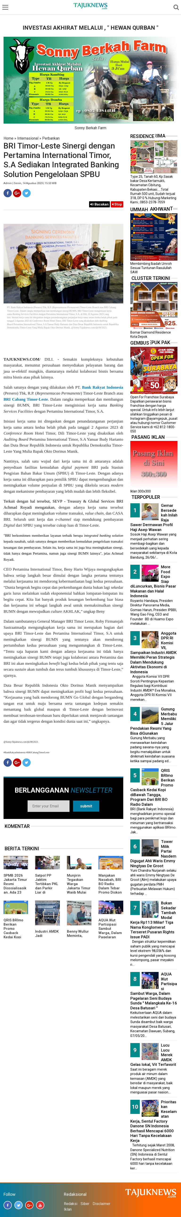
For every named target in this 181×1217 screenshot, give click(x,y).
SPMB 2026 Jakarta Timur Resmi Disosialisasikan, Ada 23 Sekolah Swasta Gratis (15, 888)
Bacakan (99, 204)
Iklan (68, 1209)
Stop (117, 204)
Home (8, 138)
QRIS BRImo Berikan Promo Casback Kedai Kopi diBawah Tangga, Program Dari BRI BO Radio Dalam (152, 787)
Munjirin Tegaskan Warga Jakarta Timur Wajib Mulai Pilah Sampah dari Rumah (78, 888)
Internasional (27, 138)
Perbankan (51, 138)
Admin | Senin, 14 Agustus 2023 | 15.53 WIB (30, 183)
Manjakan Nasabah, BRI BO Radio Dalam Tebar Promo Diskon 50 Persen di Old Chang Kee (110, 890)
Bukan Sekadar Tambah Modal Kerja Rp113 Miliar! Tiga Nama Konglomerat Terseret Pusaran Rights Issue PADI (153, 920)
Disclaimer (101, 1203)
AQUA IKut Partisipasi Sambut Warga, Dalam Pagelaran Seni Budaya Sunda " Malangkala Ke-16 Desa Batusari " (153, 991)
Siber (85, 1203)
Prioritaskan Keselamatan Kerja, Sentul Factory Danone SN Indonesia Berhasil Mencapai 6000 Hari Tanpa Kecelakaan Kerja (153, 1121)
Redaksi (70, 1203)
